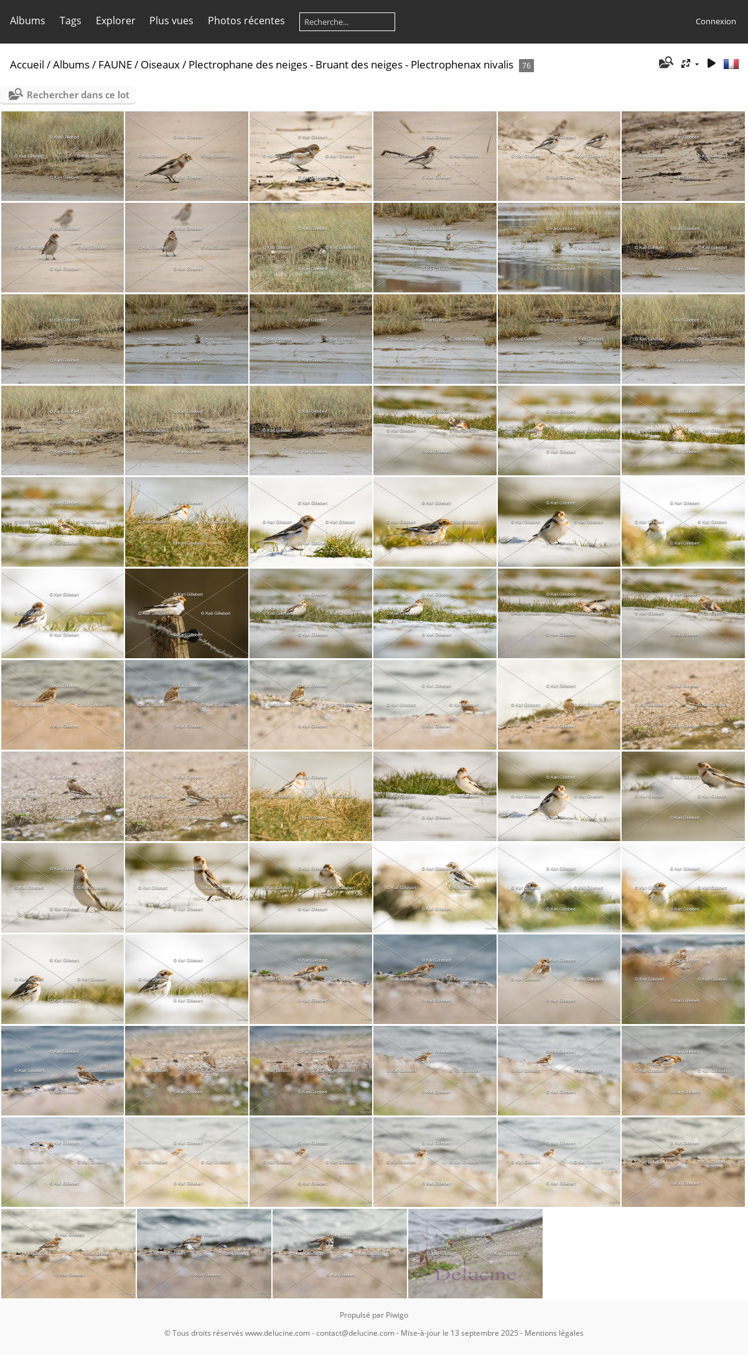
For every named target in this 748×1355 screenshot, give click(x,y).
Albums (27, 20)
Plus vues (171, 20)
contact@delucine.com (355, 1333)
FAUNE (115, 64)
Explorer (116, 20)
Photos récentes (246, 20)
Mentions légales (554, 1333)
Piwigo (397, 1315)
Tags (71, 20)
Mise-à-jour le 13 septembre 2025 (459, 1333)
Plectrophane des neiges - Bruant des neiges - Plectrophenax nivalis (351, 64)
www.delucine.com (277, 1333)
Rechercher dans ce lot (78, 94)
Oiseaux (160, 64)
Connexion (716, 21)
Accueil (27, 64)
